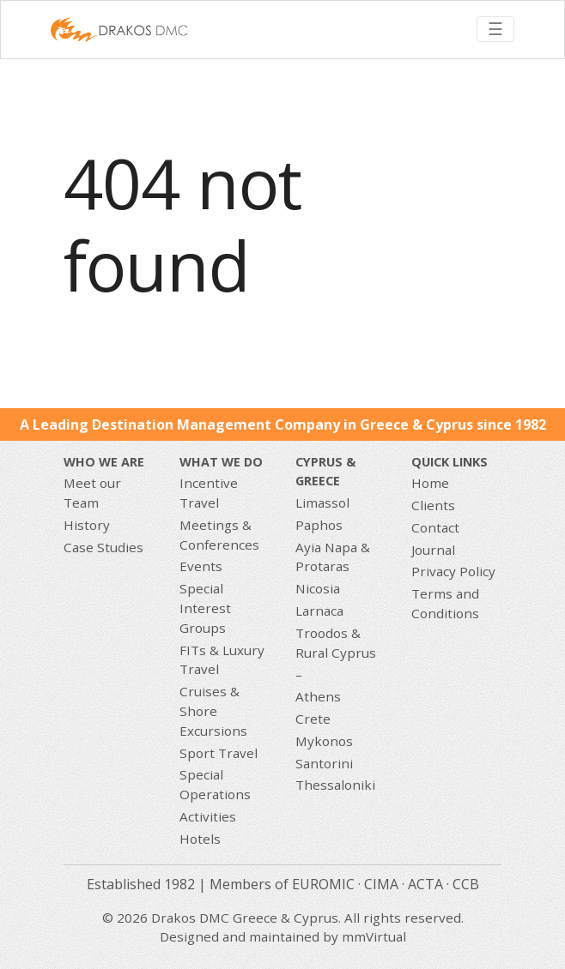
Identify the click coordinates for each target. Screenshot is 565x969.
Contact (435, 527)
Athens (318, 696)
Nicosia (317, 588)
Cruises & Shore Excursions (213, 711)
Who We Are (104, 462)
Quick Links (449, 462)
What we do (221, 462)
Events (200, 566)
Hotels (200, 838)
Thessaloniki (335, 784)
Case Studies (103, 547)
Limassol (322, 502)
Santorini (324, 763)
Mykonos (324, 740)
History (87, 524)
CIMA (381, 884)
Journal (433, 549)
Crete (313, 718)
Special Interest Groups (205, 608)
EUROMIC (323, 884)
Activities (207, 816)
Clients (433, 505)
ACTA (425, 884)
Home (430, 482)
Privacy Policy (453, 571)
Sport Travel (218, 752)
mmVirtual (374, 936)
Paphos (319, 524)
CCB (466, 884)
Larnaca (319, 610)
